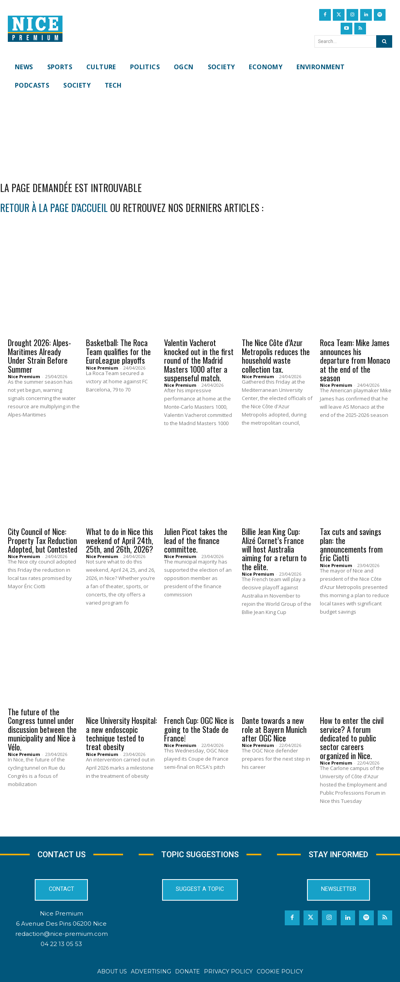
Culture (101, 519)
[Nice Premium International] (35, 29)
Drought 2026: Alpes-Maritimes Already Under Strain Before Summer (39, 356)
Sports (178, 331)
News (97, 331)
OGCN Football (189, 707)
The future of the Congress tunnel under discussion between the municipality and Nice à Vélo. (42, 727)
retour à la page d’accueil (54, 207)
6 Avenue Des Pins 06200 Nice (61, 921)
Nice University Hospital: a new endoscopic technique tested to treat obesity (121, 731)
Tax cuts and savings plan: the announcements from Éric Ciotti (351, 544)
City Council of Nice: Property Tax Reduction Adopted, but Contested (42, 539)
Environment (30, 331)
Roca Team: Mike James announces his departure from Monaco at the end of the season (355, 360)
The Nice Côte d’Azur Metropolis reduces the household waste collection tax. (276, 356)
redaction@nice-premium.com (61, 931)
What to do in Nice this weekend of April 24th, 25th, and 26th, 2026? (119, 539)
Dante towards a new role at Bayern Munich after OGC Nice (274, 727)
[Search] (384, 41)
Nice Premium (24, 376)
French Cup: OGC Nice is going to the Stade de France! (199, 727)
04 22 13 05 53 (61, 942)
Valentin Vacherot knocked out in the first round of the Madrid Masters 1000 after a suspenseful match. (198, 360)
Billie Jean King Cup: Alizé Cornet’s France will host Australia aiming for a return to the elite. (274, 548)
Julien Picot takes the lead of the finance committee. (195, 539)
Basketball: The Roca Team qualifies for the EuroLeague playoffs (118, 351)
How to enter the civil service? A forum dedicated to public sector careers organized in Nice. (352, 736)
